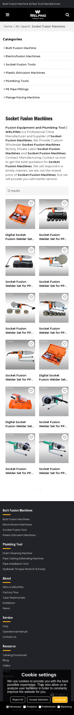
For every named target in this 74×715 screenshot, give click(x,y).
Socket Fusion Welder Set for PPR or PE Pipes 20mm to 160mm (53, 284)
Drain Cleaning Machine (17, 553)
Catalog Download (15, 655)
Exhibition (9, 602)
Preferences (47, 706)
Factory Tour (11, 592)
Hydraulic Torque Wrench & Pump (24, 569)
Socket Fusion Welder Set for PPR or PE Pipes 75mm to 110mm (19, 331)
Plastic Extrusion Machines (19, 535)
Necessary (13, 706)
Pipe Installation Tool (16, 563)
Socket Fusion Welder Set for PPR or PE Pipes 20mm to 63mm (53, 237)
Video (6, 665)
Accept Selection (38, 699)
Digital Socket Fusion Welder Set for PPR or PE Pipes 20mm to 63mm (53, 378)
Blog (6, 660)
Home (8, 26)
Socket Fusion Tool (15, 529)
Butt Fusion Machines (16, 519)
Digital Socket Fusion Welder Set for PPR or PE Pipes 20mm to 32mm (19, 424)
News (6, 608)
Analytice (30, 706)
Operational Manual (15, 631)
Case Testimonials (14, 597)
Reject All (17, 699)
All (17, 26)
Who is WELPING (13, 587)
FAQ (5, 626)
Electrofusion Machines (17, 524)
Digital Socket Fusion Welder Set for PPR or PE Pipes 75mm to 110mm (19, 237)
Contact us (9, 636)
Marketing (64, 706)
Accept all (59, 699)
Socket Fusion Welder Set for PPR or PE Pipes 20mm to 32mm (19, 284)
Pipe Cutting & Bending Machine (23, 558)
